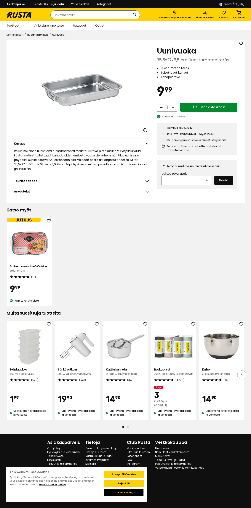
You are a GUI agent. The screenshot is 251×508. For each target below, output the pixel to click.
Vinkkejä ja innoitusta (49, 25)
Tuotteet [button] (15, 25)
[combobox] (91, 15)
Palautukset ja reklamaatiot (173, 464)
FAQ (129, 460)
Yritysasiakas (80, 4)
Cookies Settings (124, 492)
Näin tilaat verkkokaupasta (172, 452)
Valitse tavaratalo (174, 179)
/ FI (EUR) (231, 4)
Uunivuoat (58, 35)
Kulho (221, 372)
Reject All (124, 483)
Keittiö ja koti (15, 35)
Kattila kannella (125, 372)
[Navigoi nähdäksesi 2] (128, 427)
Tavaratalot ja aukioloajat (102, 448)
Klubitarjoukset (136, 448)
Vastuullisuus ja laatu (49, 4)
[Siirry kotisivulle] (19, 15)
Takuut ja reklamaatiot (62, 464)
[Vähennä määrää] (161, 112)
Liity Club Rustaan (138, 452)
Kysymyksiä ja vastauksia (63, 452)
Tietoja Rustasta (95, 452)
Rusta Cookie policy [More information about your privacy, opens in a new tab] (52, 484)
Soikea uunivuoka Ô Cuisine (29, 268)
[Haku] (135, 15)
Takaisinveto (55, 456)
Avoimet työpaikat (97, 460)
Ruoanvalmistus (37, 35)
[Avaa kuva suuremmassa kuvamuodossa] (144, 130)
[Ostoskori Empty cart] (239, 14)
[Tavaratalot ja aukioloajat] (175, 14)
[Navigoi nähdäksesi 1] (123, 427)
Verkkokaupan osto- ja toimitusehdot (179, 468)
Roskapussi (173, 372)
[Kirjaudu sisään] (205, 14)
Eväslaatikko (29, 372)
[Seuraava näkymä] (241, 375)
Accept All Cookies (124, 474)
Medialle (90, 464)
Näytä (223, 185)
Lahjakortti (54, 460)
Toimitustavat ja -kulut (170, 460)
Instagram (133, 464)
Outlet (100, 25)
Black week (162, 448)
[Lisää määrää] (173, 112)
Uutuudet (79, 25)
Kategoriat (104, 4)
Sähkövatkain (77, 372)
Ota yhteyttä (55, 448)
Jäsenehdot (134, 456)
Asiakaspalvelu (17, 4)
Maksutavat (162, 456)
